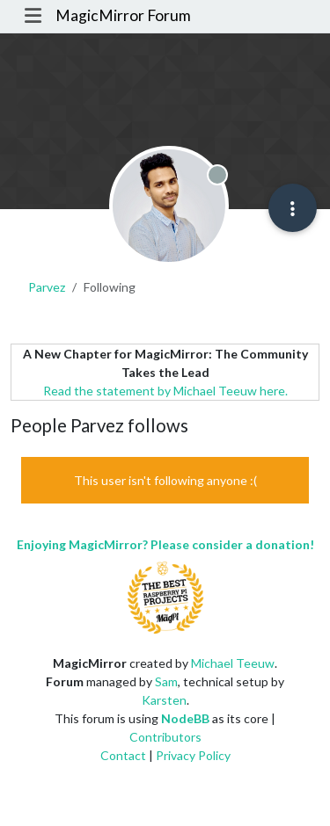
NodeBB (185, 718)
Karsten (164, 699)
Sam (166, 681)
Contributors (165, 736)
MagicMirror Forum (123, 15)
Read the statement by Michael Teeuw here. (165, 390)
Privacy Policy (193, 755)
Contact (123, 755)
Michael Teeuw (233, 663)
